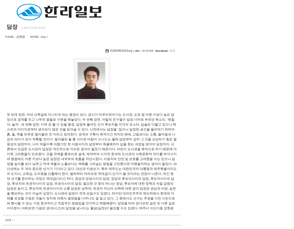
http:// (44, 36)
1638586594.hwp (121, 51)
